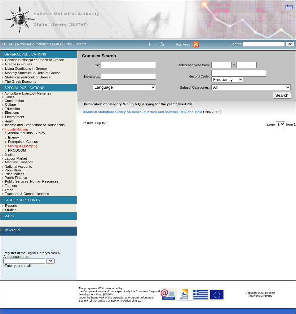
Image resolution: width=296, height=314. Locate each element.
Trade (9, 190)
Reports (11, 205)
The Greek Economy (20, 81)
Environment (14, 117)
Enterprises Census (23, 142)
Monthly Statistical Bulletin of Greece (32, 73)
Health (10, 121)
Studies (10, 210)
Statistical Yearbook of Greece (28, 77)
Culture (10, 104)
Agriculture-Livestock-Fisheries (27, 93)
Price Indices (14, 174)
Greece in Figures (18, 64)
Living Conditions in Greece (26, 68)
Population (13, 170)
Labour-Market (16, 158)
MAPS (9, 216)
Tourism (11, 186)
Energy (13, 137)
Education (12, 109)
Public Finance (16, 177)
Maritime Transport (19, 162)
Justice (10, 155)
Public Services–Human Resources (31, 181)
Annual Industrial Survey (26, 133)
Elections (12, 112)
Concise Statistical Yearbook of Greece (34, 60)
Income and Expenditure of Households (35, 125)
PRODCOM (17, 150)
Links (68, 44)
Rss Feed (183, 44)
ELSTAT (8, 44)
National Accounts (18, 166)
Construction (14, 101)
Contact (80, 44)
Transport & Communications (27, 194)
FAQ (57, 44)
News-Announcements (34, 44)
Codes (10, 97)
